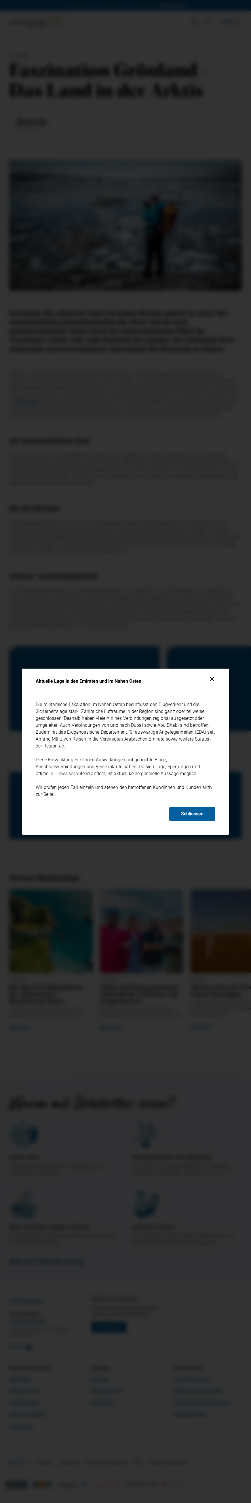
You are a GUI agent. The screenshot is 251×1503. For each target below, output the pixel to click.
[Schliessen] (211, 679)
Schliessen (192, 814)
